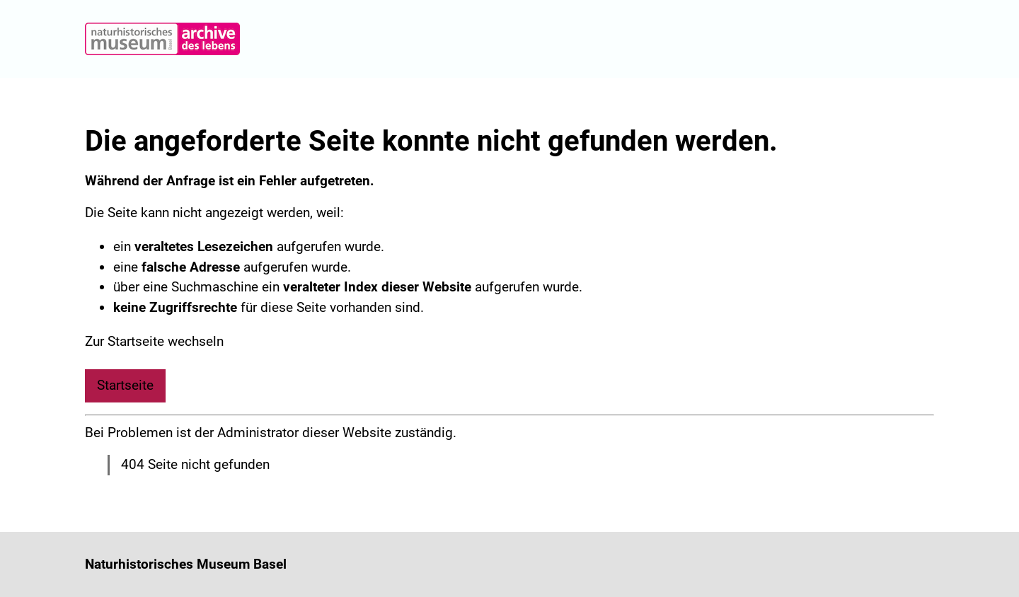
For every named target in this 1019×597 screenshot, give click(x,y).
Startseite (125, 385)
